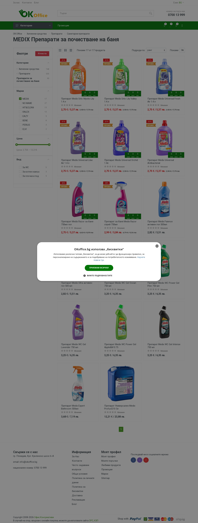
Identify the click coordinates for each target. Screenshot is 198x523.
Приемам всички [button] (99, 268)
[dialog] (99, 261)
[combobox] (157, 246)
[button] (99, 275)
